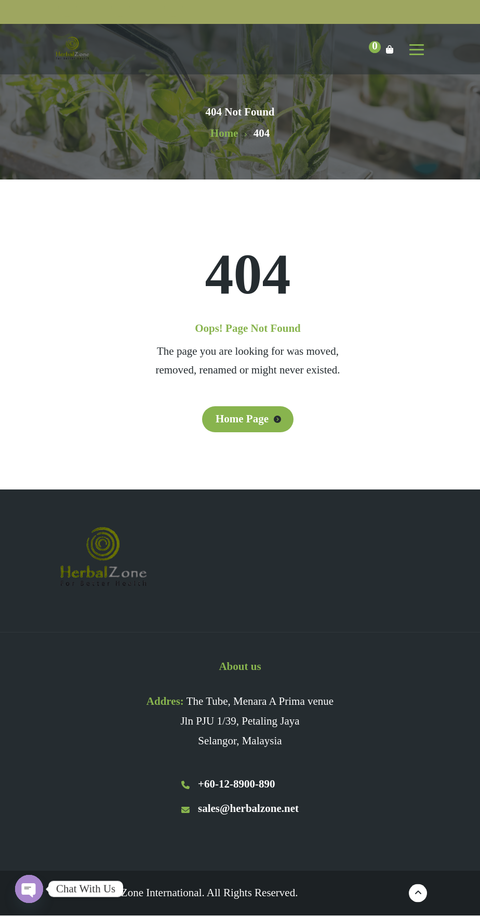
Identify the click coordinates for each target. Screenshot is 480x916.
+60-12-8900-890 (228, 784)
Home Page (242, 418)
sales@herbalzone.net (240, 808)
